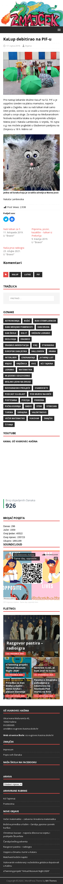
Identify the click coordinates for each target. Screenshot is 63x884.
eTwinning (48, 345)
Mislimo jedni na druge (18, 381)
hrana (52, 351)
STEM (39, 406)
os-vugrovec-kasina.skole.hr (39, 735)
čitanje (9, 424)
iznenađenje (28, 357)
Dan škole (10, 333)
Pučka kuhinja (13, 406)
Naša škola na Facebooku (20, 762)
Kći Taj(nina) (9, 798)
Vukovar (34, 418)
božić (27, 320)
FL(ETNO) (9, 608)
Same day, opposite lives (29, 602)
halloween (37, 351)
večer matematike (15, 418)
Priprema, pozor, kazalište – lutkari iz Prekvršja (42, 232)
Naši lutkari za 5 (11, 229)
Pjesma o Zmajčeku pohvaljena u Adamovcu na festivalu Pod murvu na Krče (45, 685)
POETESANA (11, 400)
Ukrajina (22, 412)
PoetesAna (8, 803)
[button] (58, 29)
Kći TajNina (47, 363)
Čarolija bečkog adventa (15, 841)
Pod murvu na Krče (40, 394)
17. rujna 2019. (13, 45)
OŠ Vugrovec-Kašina (11, 602)
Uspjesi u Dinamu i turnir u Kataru (20, 852)
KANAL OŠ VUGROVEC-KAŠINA (20, 441)
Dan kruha (43, 327)
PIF (38, 274)
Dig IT (24, 333)
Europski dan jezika (16, 351)
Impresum (8, 749)
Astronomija (12, 320)
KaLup (15, 274)
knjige (8, 363)
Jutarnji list (46, 357)
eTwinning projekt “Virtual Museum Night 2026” (17, 667)
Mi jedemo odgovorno (17, 375)
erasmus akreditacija (17, 345)
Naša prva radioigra (13, 247)
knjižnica (21, 363)
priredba (39, 400)
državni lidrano (41, 333)
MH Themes (51, 880)
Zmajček (48, 418)
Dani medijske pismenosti (19, 327)
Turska (9, 412)
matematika (25, 369)
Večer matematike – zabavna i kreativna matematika (29, 819)
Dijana (28, 45)
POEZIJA (26, 400)
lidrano (9, 369)
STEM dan (51, 406)
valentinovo (39, 412)
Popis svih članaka (12, 754)
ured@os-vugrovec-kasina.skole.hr (20, 728)
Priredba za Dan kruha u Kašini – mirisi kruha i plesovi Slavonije (15, 687)
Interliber (11, 357)
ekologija (10, 339)
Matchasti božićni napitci (15, 857)
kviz (33, 363)
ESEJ (35, 345)
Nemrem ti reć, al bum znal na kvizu (44, 669)
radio (28, 406)
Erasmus (25, 339)
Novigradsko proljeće (17, 388)
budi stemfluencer (45, 320)
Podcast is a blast (15, 394)
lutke (27, 274)
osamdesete (41, 388)
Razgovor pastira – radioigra (25, 645)
